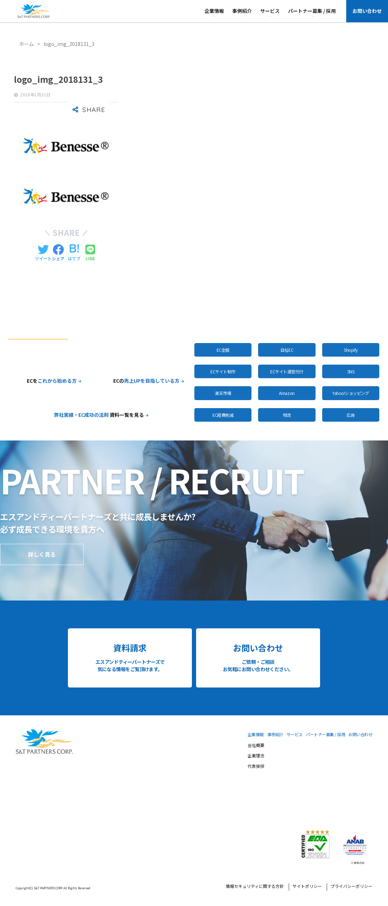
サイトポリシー (307, 886)
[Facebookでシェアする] (58, 253)
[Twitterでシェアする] (43, 253)
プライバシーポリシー (351, 886)
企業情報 (214, 10)
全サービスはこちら (250, 325)
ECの (146, 380)
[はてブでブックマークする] (74, 253)
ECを (52, 380)
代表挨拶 (256, 766)
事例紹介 (242, 10)
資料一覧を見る (99, 414)
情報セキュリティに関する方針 (255, 886)
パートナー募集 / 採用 (312, 10)
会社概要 (256, 746)
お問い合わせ (367, 10)
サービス (270, 10)
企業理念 (256, 756)
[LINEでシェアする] (90, 253)
